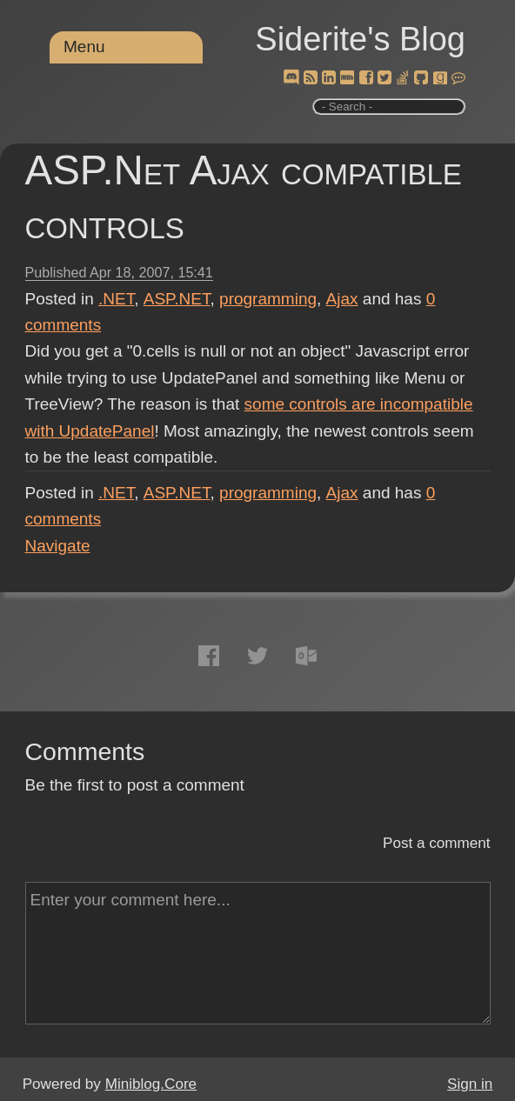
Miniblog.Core (151, 1084)
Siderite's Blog (360, 39)
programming (268, 299)
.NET (116, 299)
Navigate (57, 546)
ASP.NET (177, 299)
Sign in (469, 1084)
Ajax (342, 299)
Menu (84, 46)
